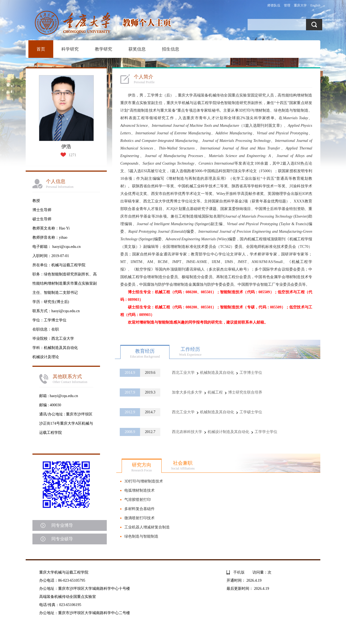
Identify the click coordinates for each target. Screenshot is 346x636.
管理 (287, 5)
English (315, 5)
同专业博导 (62, 525)
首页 (40, 49)
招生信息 (170, 49)
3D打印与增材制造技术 (143, 481)
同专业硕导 (62, 539)
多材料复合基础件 (139, 509)
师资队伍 (273, 5)
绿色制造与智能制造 (141, 536)
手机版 (239, 572)
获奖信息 (137, 49)
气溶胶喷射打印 (137, 500)
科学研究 (70, 49)
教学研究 (103, 49)
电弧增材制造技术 (139, 490)
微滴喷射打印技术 (139, 518)
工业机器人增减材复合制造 (147, 527)
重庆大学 (300, 5)
